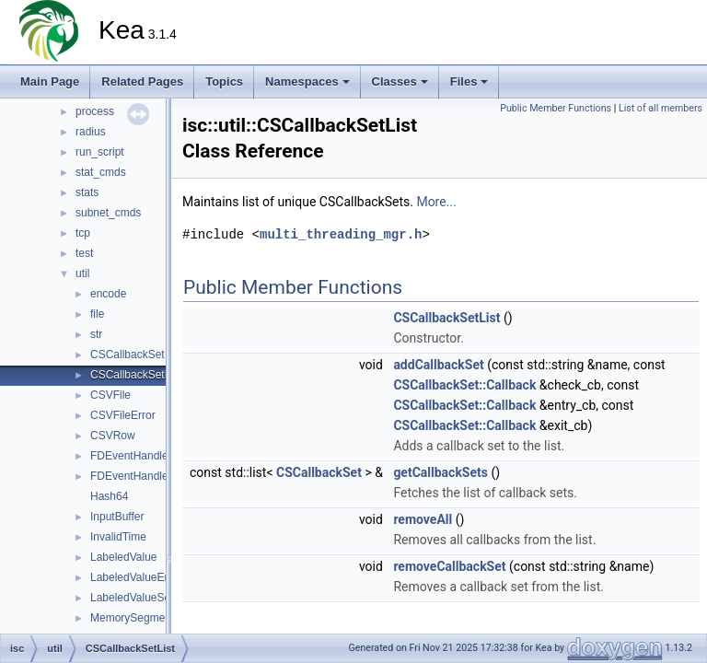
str (96, 334)
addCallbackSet (438, 364)
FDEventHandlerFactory (149, 476)
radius (90, 131)
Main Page (49, 81)
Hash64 (109, 496)
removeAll (422, 519)
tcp (82, 233)
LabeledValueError (135, 577)
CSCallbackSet (127, 354)
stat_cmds (100, 172)
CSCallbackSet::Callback (464, 385)
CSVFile (110, 395)
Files (469, 81)
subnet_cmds (108, 212)
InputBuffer (117, 516)
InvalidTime (118, 536)
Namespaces (307, 81)
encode (108, 293)
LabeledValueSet (132, 597)
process (94, 111)
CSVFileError (123, 415)
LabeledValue (123, 557)
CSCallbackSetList (135, 374)
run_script (99, 151)
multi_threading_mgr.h (341, 234)
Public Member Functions (555, 108)
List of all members (660, 108)
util (82, 273)
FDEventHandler (131, 455)
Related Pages (142, 81)
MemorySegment (132, 617)
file (97, 314)
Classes (400, 81)
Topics (224, 81)
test (84, 253)
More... (436, 201)
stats (87, 192)
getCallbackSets (440, 472)
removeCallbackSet (449, 566)
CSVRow (112, 435)
